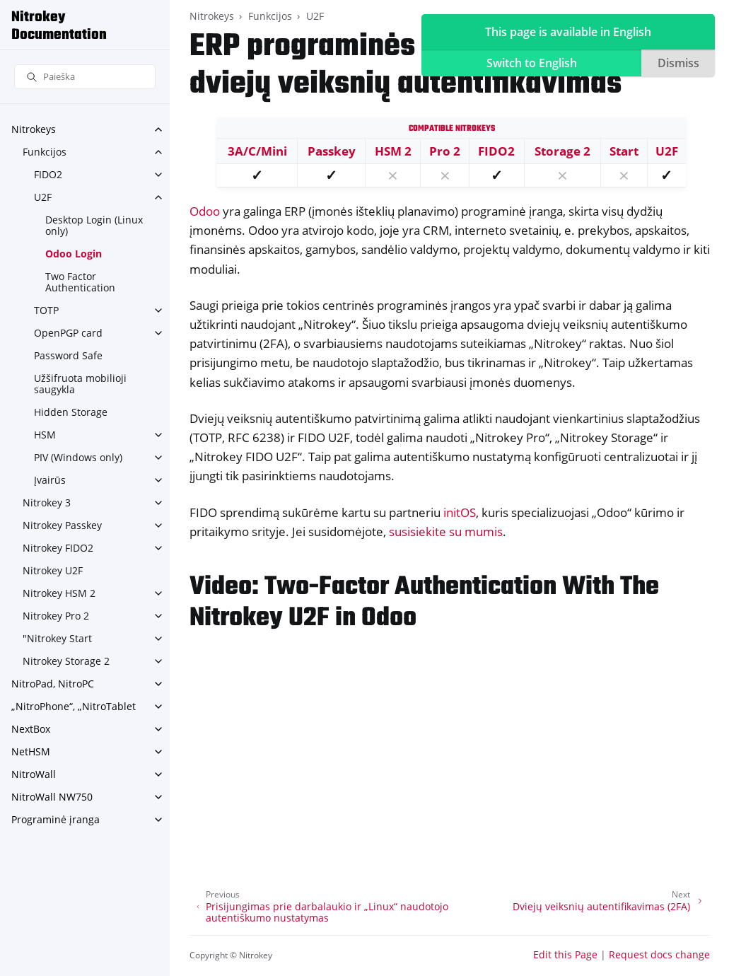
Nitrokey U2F (53, 570)
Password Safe (68, 355)
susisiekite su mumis (446, 531)
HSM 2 (393, 151)
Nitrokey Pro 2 (56, 615)
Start (624, 151)
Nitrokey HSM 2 (59, 593)
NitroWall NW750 (52, 796)
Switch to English (531, 63)
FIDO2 (48, 174)
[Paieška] (85, 76)
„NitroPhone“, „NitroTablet (73, 706)
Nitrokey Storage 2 (66, 661)
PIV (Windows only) (78, 457)
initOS (459, 512)
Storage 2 (562, 151)
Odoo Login (73, 253)
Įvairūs (50, 480)
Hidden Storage (70, 412)
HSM (45, 434)
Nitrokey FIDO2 (58, 547)
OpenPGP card (68, 332)
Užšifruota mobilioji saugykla (80, 383)
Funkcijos (44, 151)
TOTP (46, 310)
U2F (43, 197)
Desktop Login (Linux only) (94, 225)
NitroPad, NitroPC (52, 683)
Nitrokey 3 (47, 502)
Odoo (204, 211)
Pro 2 (444, 151)
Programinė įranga (55, 819)
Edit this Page (565, 954)
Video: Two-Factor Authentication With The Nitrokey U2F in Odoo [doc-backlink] (424, 603)
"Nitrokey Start (57, 638)
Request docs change (659, 954)
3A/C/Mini (257, 151)
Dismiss (678, 63)
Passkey (332, 151)
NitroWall (33, 774)
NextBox (30, 729)
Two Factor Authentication (80, 281)
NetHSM (30, 751)
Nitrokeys (33, 129)
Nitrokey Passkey (62, 525)
